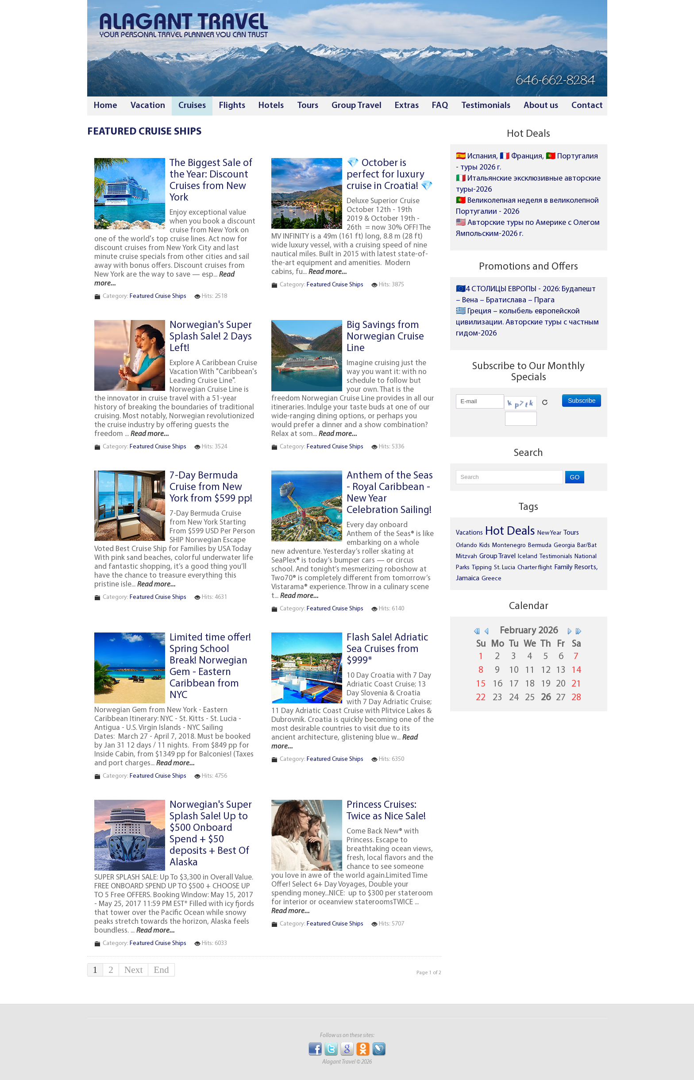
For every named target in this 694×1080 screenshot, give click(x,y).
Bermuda (539, 545)
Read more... (327, 272)
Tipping (482, 567)
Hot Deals (510, 531)
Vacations (469, 533)
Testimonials (556, 556)
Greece (491, 578)
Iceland (527, 556)
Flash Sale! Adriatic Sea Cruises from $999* (387, 649)
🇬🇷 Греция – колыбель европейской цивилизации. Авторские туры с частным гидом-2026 (527, 322)
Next (133, 969)
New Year (549, 533)
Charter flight (534, 567)
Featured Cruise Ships (158, 296)
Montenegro (509, 545)
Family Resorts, (576, 567)
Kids (484, 545)
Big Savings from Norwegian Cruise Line (385, 337)
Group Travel (497, 556)
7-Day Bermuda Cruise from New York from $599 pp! (211, 487)
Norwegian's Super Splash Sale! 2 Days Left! (211, 337)
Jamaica (467, 578)
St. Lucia (504, 567)
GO (575, 477)
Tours (571, 532)
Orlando (466, 545)
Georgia (564, 545)
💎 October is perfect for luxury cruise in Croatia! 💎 (390, 175)
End (161, 969)
